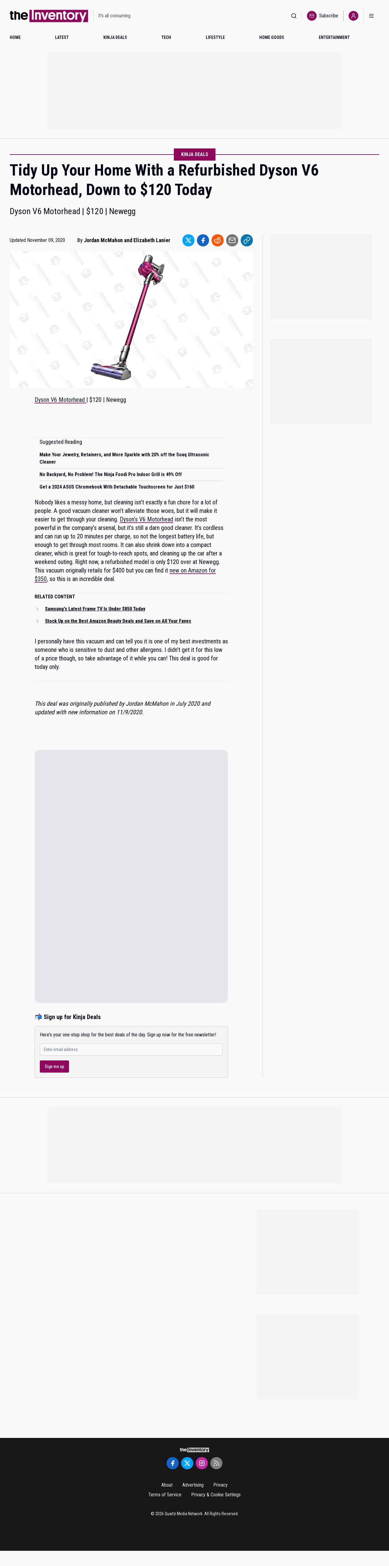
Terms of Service (164, 1495)
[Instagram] (202, 1463)
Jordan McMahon (103, 240)
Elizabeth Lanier (151, 240)
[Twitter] (187, 1463)
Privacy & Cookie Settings (216, 1495)
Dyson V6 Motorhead (60, 399)
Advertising (193, 1485)
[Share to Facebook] (203, 240)
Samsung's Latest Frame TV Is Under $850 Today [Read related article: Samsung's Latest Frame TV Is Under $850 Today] (95, 609)
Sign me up (54, 1066)
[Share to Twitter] (188, 240)
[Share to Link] (247, 240)
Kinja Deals (194, 154)
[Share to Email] (232, 240)
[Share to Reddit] (218, 240)
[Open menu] (371, 16)
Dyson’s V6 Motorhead (146, 519)
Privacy (220, 1485)
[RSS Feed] (216, 1463)
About (167, 1485)
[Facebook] (173, 1463)
